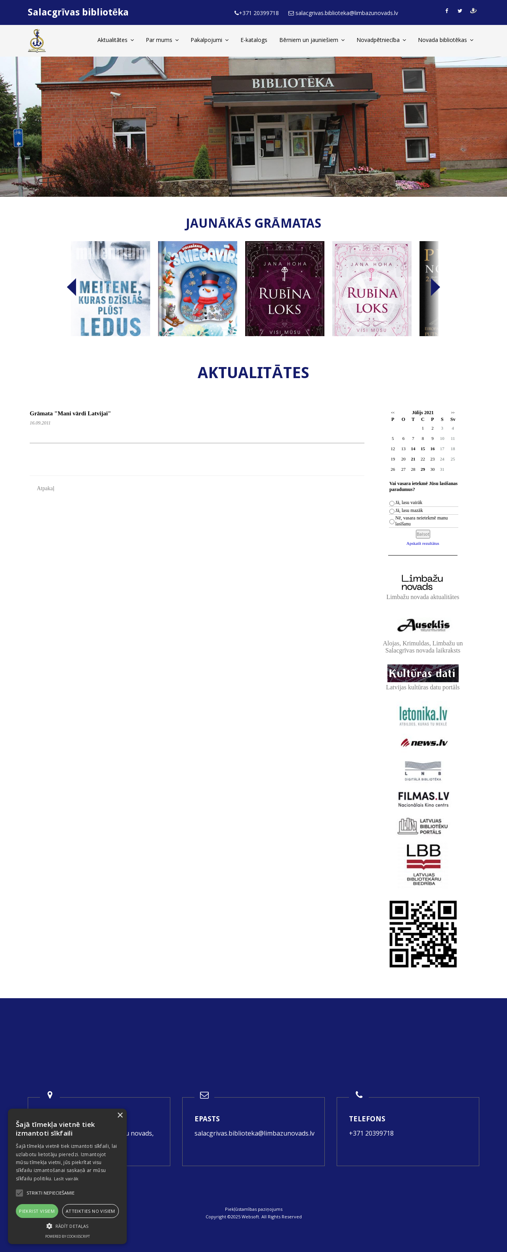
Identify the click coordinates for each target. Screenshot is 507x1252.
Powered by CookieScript (67, 1236)
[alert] (67, 1176)
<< (393, 413)
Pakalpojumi (210, 40)
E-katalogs (253, 40)
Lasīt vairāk (66, 1179)
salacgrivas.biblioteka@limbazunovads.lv (254, 1133)
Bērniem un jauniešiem (312, 40)
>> (453, 413)
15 (423, 448)
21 (413, 459)
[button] (67, 1226)
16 (432, 448)
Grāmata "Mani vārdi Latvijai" (70, 413)
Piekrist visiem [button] (37, 1211)
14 (413, 448)
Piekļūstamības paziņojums (253, 1209)
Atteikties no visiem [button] (90, 1211)
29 (423, 469)
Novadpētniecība (381, 40)
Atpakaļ (45, 488)
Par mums (162, 40)
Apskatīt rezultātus (422, 543)
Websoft (250, 1217)
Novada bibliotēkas (445, 40)
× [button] (120, 1116)
